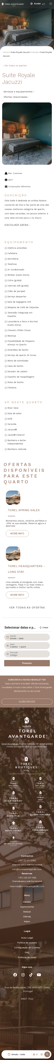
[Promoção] (28, 655)
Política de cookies (27, 942)
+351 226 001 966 (27, 877)
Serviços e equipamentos (18, 91)
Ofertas (27, 916)
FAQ (27, 952)
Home (6, 52)
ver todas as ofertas (27, 607)
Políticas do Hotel (27, 957)
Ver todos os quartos (16, 65)
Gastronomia (27, 907)
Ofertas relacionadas (15, 97)
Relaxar (27, 911)
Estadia (35, 52)
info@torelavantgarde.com (27, 869)
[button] (47, 1054)
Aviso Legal (27, 938)
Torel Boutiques (10, 743)
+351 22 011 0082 (27, 860)
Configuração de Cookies (27, 947)
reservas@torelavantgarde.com (27, 886)
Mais (27, 921)
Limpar (43, 627)
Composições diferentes (19, 186)
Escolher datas (16, 224)
